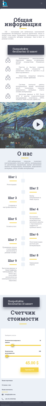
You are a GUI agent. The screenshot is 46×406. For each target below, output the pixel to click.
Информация (5, 405)
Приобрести (29, 370)
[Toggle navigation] (41, 3)
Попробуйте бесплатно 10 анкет (25, 50)
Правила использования (31, 402)
